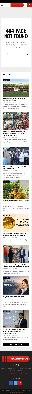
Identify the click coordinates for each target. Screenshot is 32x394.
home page (8, 45)
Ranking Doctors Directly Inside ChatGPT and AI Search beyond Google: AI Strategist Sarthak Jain (15, 331)
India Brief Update (20, 392)
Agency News (6, 80)
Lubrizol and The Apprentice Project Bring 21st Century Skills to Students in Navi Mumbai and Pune (15, 134)
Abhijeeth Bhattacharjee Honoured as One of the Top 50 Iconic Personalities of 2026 (16, 201)
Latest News (7, 74)
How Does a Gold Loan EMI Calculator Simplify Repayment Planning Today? (14, 234)
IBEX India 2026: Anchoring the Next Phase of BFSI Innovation (16, 168)
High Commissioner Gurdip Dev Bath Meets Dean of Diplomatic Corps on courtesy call (16, 266)
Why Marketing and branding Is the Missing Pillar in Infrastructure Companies (16, 297)
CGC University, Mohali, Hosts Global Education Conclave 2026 (14, 99)
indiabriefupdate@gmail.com (19, 373)
